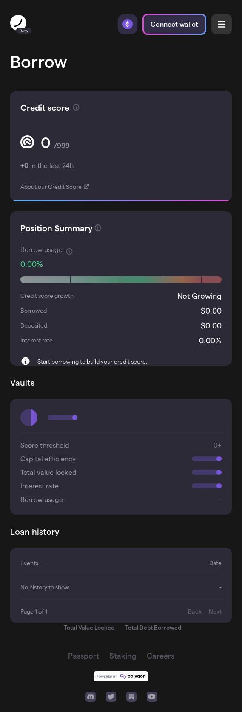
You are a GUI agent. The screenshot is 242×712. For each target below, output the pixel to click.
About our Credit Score (51, 186)
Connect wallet (174, 24)
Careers (160, 655)
